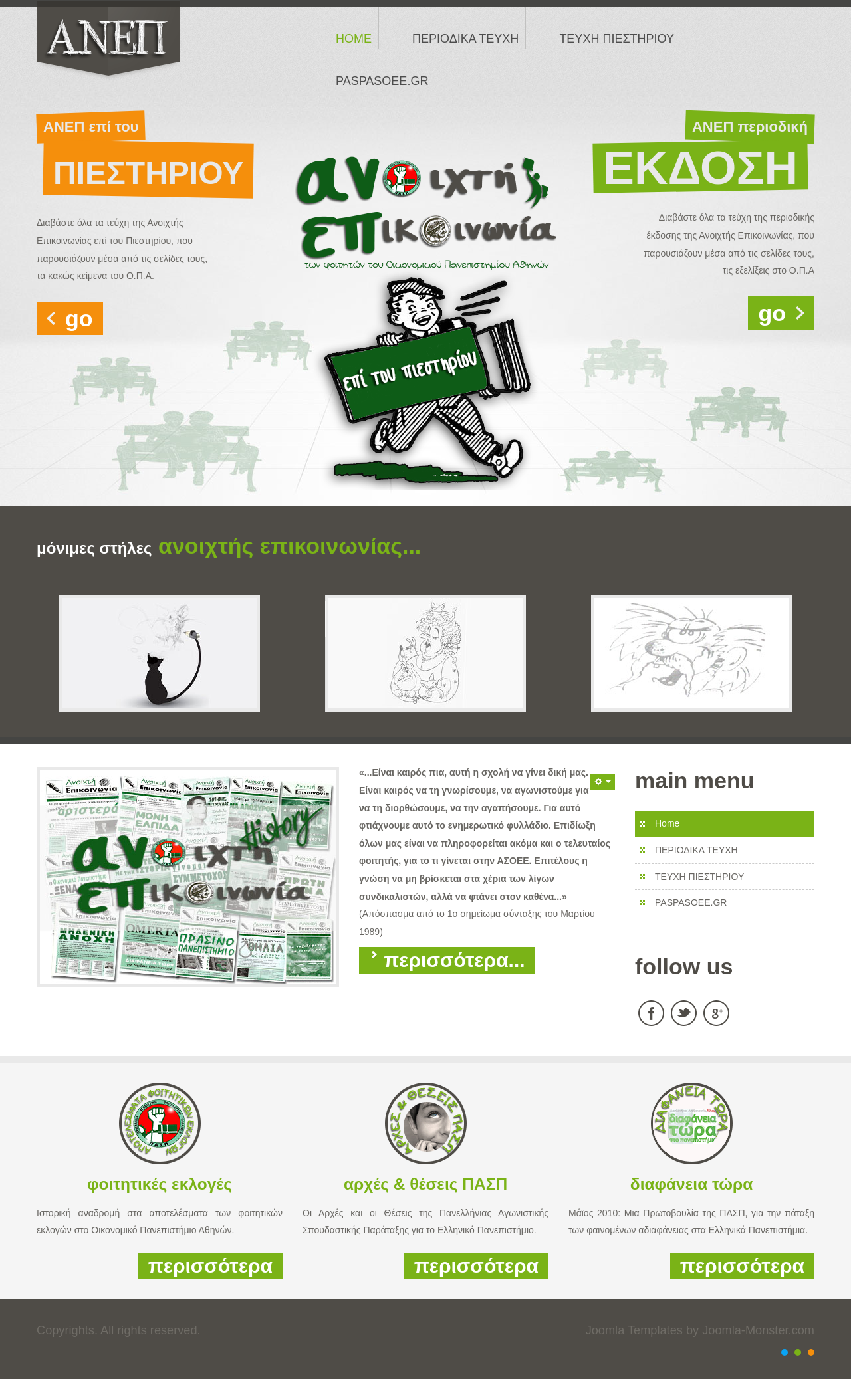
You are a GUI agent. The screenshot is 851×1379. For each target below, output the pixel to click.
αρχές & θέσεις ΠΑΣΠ (425, 1184)
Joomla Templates (634, 1330)
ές (224, 1184)
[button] (602, 782)
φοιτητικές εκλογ (151, 1184)
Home (667, 823)
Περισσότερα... (447, 960)
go (79, 318)
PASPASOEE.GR (691, 902)
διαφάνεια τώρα (691, 1184)
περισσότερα (210, 1266)
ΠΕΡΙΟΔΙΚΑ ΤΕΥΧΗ (696, 850)
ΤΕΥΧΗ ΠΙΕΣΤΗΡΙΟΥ (699, 876)
